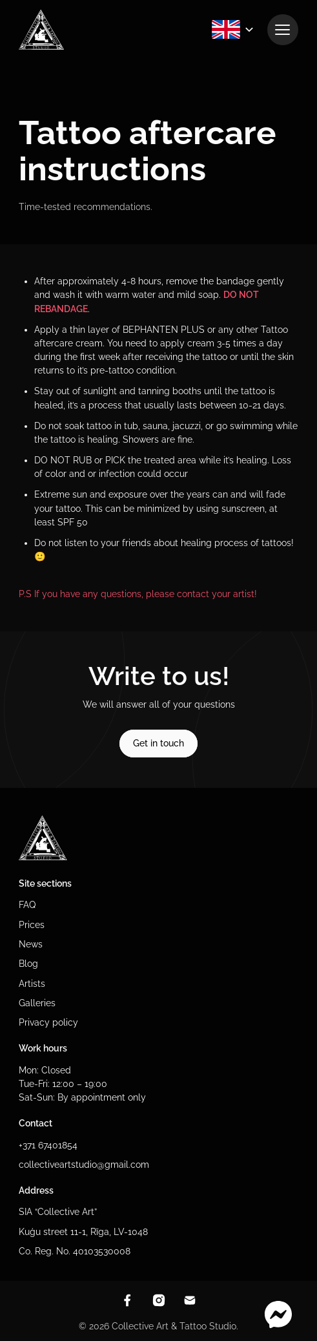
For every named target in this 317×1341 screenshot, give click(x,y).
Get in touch (158, 743)
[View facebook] (127, 1300)
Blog (28, 963)
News (31, 944)
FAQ (27, 905)
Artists (32, 983)
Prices (32, 925)
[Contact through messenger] (278, 1314)
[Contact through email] (189, 1300)
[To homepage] (41, 30)
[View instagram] (158, 1300)
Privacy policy (48, 1022)
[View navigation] (282, 29)
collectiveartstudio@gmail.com (84, 1164)
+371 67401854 (48, 1145)
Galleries (37, 1003)
